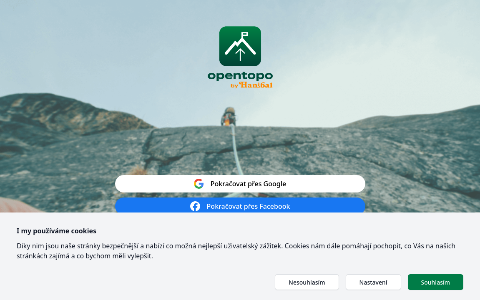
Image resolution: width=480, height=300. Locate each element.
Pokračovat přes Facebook (240, 206)
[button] (307, 282)
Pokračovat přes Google (240, 184)
